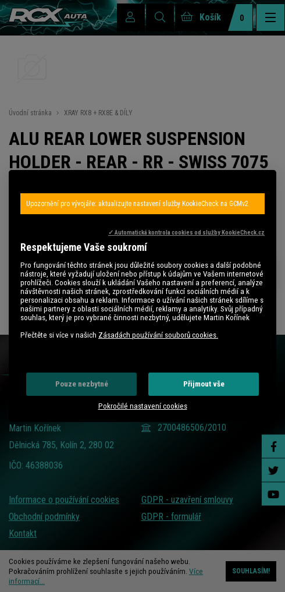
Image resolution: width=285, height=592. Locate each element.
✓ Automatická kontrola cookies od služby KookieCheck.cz (186, 232)
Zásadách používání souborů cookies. (158, 335)
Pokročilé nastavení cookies (142, 406)
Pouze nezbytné (81, 384)
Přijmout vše (204, 384)
